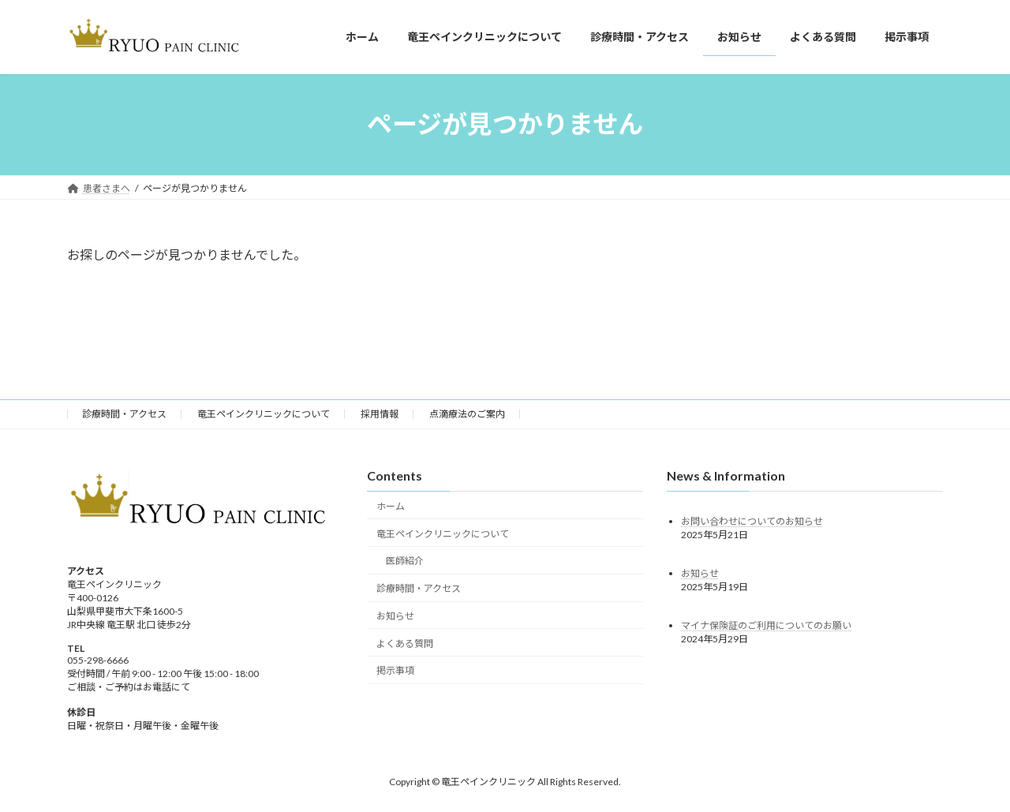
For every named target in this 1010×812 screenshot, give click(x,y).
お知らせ (395, 619)
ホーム (390, 509)
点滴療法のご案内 (467, 417)
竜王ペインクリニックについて (263, 417)
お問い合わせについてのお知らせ (752, 523)
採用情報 (379, 417)
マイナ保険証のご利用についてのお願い (766, 628)
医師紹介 (405, 564)
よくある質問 (404, 646)
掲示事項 (395, 673)
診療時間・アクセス (124, 417)
